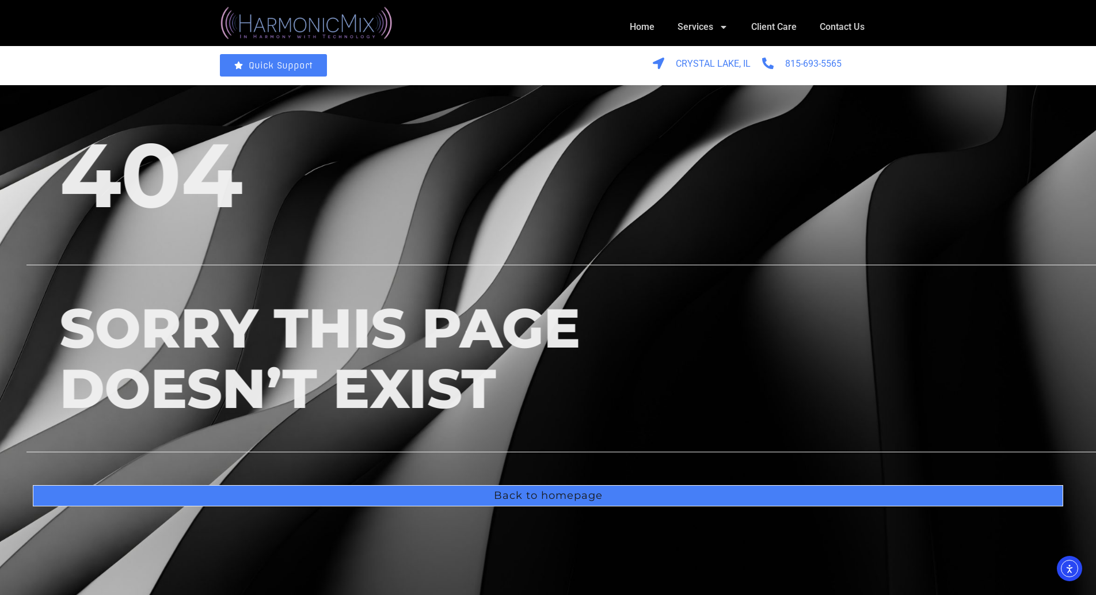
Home (642, 26)
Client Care (774, 26)
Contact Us (842, 26)
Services (703, 27)
